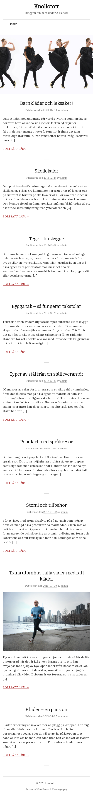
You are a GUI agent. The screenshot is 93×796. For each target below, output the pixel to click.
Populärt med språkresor (46, 442)
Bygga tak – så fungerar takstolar (46, 306)
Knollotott (46, 6)
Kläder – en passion (46, 709)
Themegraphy (59, 789)
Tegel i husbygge (46, 238)
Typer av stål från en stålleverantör (47, 374)
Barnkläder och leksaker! (46, 103)
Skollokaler (46, 171)
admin (64, 110)
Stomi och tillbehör (46, 505)
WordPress (42, 789)
